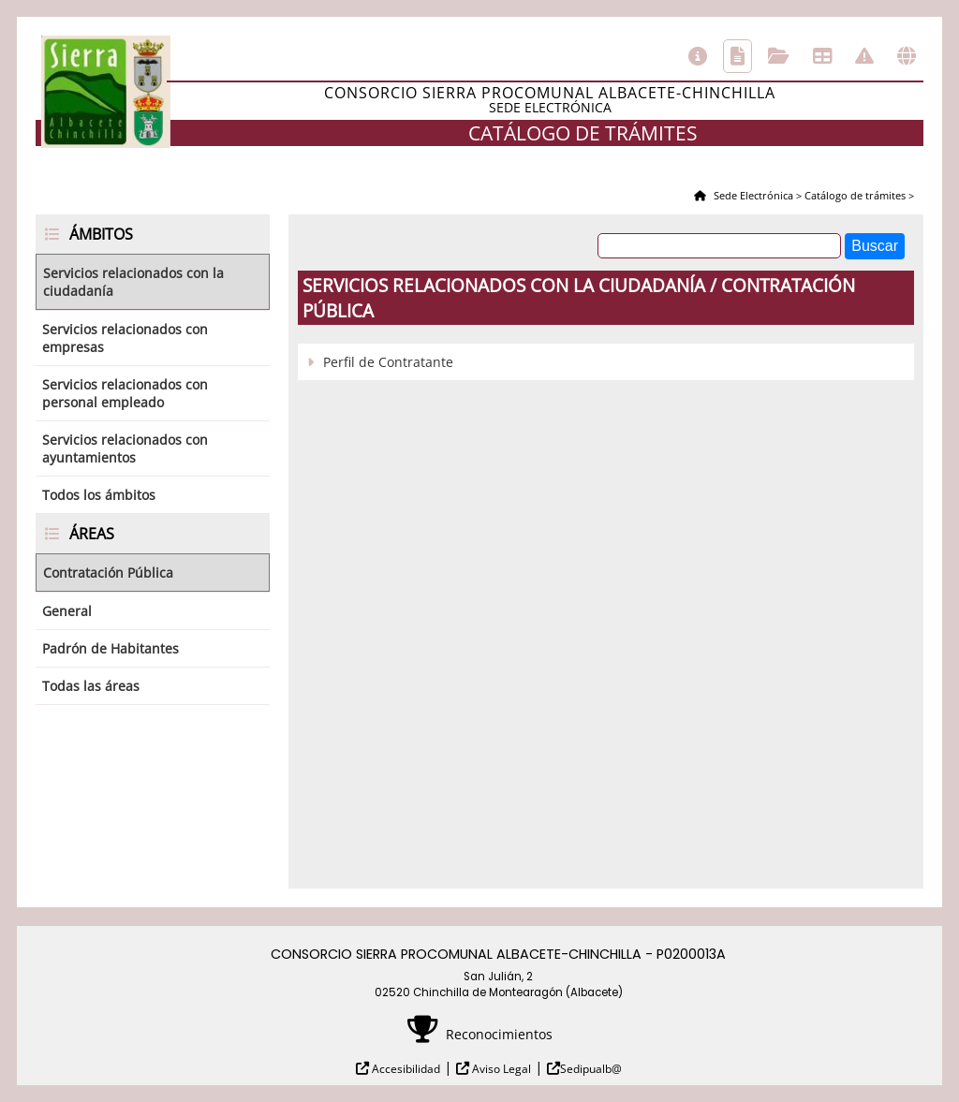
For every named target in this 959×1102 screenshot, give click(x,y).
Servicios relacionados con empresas (125, 338)
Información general (698, 56)
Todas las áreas (91, 686)
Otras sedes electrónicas (906, 56)
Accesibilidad (404, 1069)
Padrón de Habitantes (110, 648)
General (67, 611)
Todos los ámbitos (98, 495)
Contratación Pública (108, 572)
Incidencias (864, 56)
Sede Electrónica (752, 195)
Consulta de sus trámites (778, 56)
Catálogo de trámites (737, 56)
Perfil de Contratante (388, 362)
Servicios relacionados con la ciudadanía (133, 282)
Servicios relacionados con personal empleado (125, 393)
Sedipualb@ (591, 1069)
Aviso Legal (500, 1069)
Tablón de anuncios (822, 56)
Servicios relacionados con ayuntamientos (125, 448)
